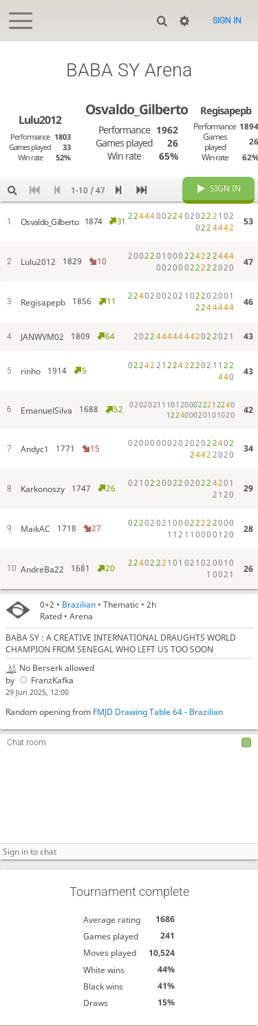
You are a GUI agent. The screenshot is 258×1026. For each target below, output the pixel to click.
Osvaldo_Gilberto (136, 109)
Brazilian (79, 604)
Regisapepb (225, 110)
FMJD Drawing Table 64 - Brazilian (158, 712)
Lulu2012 (40, 119)
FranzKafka (45, 681)
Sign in (227, 20)
